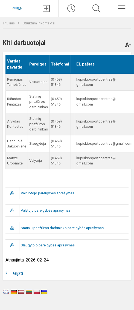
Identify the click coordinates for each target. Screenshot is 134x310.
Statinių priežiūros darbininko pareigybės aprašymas (62, 228)
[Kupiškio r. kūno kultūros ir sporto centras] (16, 7)
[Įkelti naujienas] (46, 8)
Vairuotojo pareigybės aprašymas (47, 193)
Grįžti (18, 273)
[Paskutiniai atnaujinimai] (71, 8)
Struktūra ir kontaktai (39, 23)
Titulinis (9, 23)
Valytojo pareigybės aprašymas (46, 210)
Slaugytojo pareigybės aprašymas (48, 245)
